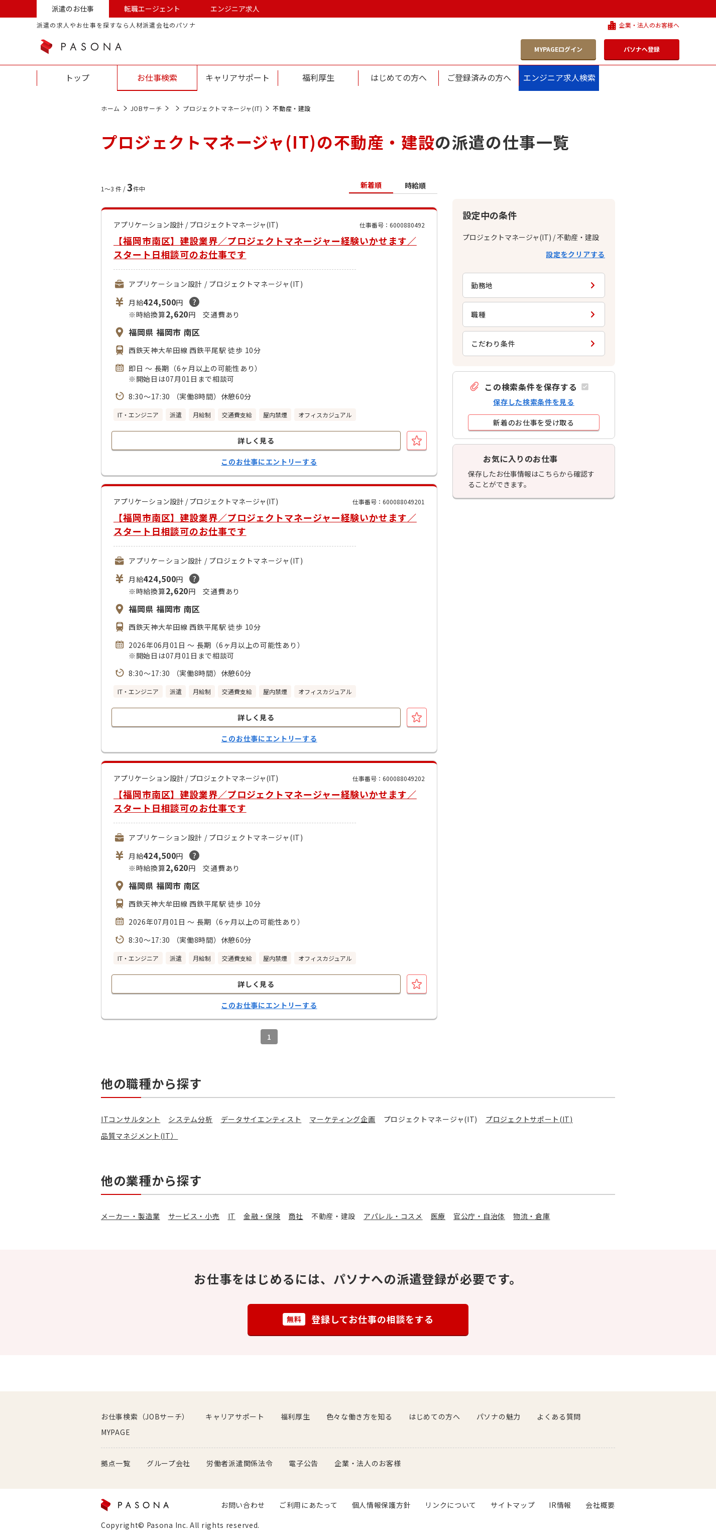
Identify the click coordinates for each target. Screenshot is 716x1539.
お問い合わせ (243, 1505)
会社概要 (600, 1505)
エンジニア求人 (235, 9)
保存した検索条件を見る (533, 402)
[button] (528, 386)
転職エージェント (152, 9)
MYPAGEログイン (558, 49)
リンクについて (450, 1505)
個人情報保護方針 (381, 1505)
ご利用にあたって (308, 1505)
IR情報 (560, 1505)
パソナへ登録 (642, 49)
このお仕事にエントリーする (269, 461)
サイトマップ (513, 1505)
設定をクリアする (575, 254)
